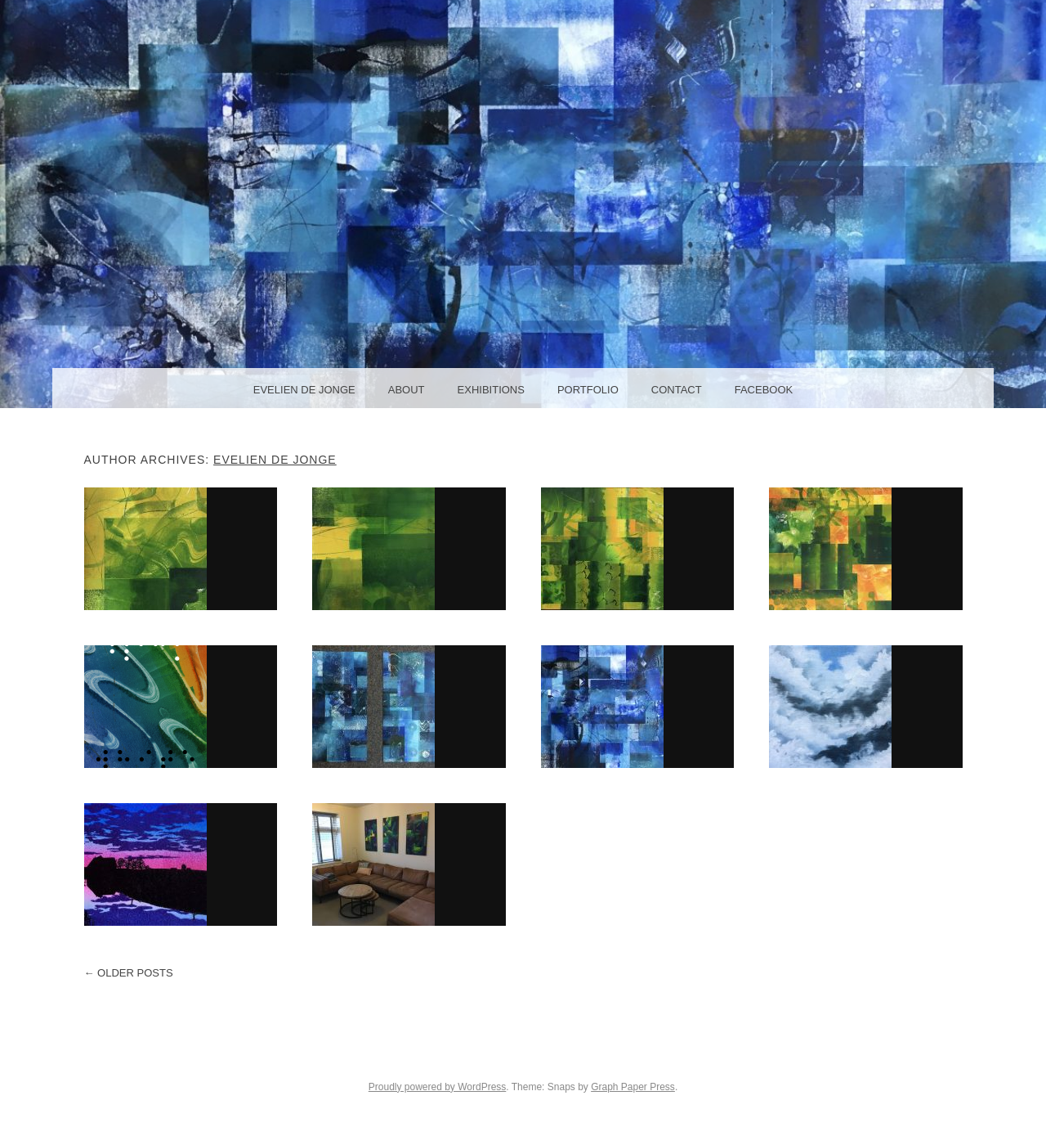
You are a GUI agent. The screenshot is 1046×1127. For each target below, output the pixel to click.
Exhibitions (491, 390)
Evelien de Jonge (304, 390)
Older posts (128, 973)
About (406, 390)
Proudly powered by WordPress (438, 1087)
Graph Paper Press (633, 1087)
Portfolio (588, 390)
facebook (764, 390)
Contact (676, 390)
